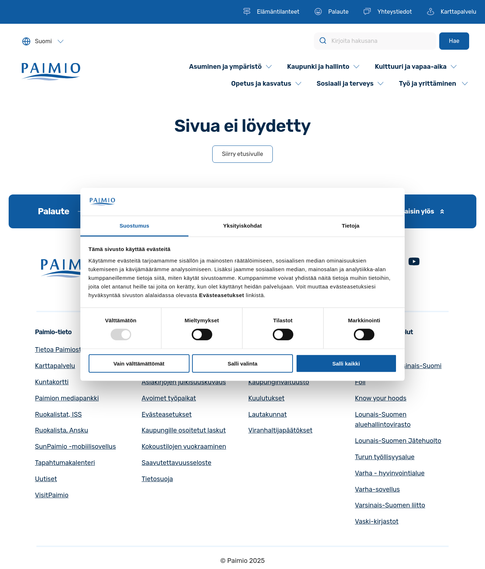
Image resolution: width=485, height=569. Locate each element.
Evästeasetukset (167, 414)
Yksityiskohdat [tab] (242, 226)
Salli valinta (243, 363)
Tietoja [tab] (351, 226)
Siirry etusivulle (242, 154)
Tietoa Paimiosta (60, 350)
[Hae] (454, 41)
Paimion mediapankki (67, 398)
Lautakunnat (267, 414)
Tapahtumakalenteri (65, 463)
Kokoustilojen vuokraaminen (184, 447)
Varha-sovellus (377, 489)
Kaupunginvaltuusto (278, 382)
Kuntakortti (51, 382)
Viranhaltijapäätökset (280, 430)
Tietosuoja (157, 479)
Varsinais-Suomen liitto (390, 505)
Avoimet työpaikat (169, 398)
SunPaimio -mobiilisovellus (75, 447)
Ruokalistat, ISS (58, 414)
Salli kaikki (346, 363)
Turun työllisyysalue (384, 457)
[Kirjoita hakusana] (375, 41)
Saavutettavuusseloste (177, 463)
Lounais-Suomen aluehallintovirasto (383, 420)
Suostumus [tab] (135, 226)
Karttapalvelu (55, 366)
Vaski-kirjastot (377, 521)
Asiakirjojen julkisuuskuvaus (184, 382)
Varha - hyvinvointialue (389, 473)
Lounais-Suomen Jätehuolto (398, 441)
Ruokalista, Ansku (61, 430)
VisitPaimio (51, 495)
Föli (360, 382)
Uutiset (46, 479)
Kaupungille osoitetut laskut (184, 430)
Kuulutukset (266, 398)
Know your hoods (380, 398)
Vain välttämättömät (139, 363)
